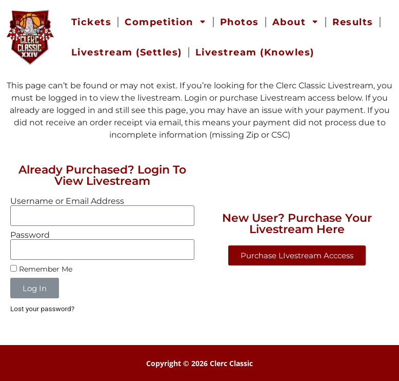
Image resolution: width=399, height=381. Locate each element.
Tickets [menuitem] (91, 22)
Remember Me (41, 269)
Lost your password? (42, 308)
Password (30, 235)
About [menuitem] (296, 22)
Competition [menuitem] (166, 22)
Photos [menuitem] (239, 22)
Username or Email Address (67, 201)
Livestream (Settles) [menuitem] (126, 52)
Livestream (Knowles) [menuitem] (254, 52)
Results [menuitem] (352, 22)
